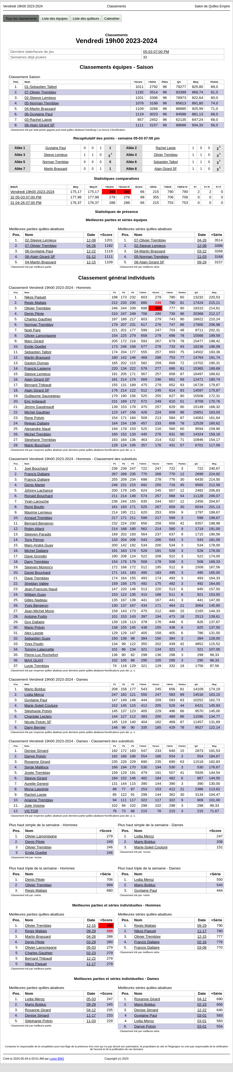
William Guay (35, 594)
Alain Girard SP (37, 379)
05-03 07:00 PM (156, 52)
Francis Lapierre (37, 368)
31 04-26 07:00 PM (25, 203)
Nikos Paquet (35, 297)
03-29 (91, 942)
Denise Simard (36, 751)
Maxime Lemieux (38, 512)
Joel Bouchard (36, 468)
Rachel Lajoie (166, 148)
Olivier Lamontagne (40, 335)
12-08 (91, 240)
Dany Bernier (35, 727)
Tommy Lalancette (39, 649)
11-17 (91, 964)
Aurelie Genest (36, 784)
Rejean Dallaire (36, 423)
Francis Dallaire (37, 474)
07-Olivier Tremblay (40, 92)
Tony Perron (34, 540)
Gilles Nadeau (35, 600)
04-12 (91, 1010)
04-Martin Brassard (39, 109)
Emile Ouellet (35, 346)
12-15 (91, 262)
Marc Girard (34, 341)
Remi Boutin (34, 507)
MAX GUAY (33, 660)
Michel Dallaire (36, 551)
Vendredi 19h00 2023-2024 (32, 192)
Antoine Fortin (35, 616)
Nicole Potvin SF (38, 722)
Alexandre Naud (37, 429)
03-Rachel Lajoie (38, 120)
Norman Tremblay (55, 162)
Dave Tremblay (36, 578)
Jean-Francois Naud (40, 589)
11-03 (201, 257)
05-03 (91, 947)
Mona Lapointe (36, 789)
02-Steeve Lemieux (40, 98)
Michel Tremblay (37, 434)
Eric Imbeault (35, 401)
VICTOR (31, 811)
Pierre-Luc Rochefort (41, 655)
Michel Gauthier (37, 412)
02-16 (201, 942)
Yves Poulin (34, 644)
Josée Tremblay (37, 773)
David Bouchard (37, 573)
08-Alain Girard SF (39, 125)
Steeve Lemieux (55, 155)
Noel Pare (32, 330)
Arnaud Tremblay (38, 518)
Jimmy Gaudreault (39, 407)
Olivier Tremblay (166, 155)
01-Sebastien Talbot (40, 87)
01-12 (91, 257)
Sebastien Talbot (166, 162)
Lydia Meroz (34, 694)
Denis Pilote (34, 314)
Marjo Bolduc (35, 689)
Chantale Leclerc (38, 716)
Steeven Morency (38, 567)
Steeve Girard (35, 778)
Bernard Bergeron (38, 523)
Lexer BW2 (57, 1058)
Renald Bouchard (38, 496)
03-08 (201, 947)
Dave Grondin (35, 556)
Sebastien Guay (37, 638)
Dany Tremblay (36, 562)
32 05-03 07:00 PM (25, 197)
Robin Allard (34, 529)
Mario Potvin (34, 627)
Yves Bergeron (36, 605)
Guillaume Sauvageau (42, 396)
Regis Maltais (35, 303)
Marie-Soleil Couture (41, 705)
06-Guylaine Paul (38, 114)
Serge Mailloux (36, 767)
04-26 (91, 246)
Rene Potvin (34, 418)
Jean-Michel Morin (39, 611)
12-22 (91, 251)
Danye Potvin (35, 756)
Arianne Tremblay (38, 800)
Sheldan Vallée (36, 583)
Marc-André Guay (38, 545)
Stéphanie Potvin (38, 711)
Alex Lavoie (33, 633)
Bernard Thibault (37, 385)
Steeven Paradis (37, 534)
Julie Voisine (34, 805)
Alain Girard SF (165, 169)
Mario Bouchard (37, 445)
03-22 (201, 251)
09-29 (201, 262)
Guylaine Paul (56, 148)
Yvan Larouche (36, 501)
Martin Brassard (55, 169)
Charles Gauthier (38, 319)
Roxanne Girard (37, 762)
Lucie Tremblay (36, 666)
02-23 (91, 953)
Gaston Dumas (36, 363)
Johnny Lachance (38, 490)
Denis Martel (34, 485)
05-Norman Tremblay (41, 103)
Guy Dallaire (34, 622)
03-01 (201, 1015)
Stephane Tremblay (40, 440)
